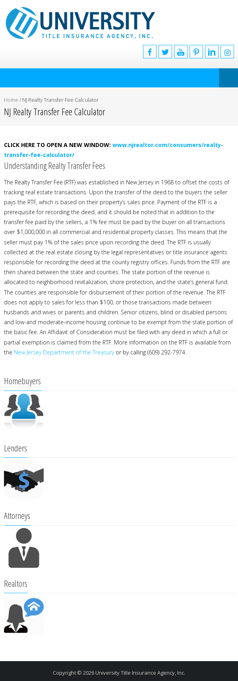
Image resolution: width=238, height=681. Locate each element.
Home (11, 99)
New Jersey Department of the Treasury (64, 352)
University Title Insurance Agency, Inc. (140, 672)
